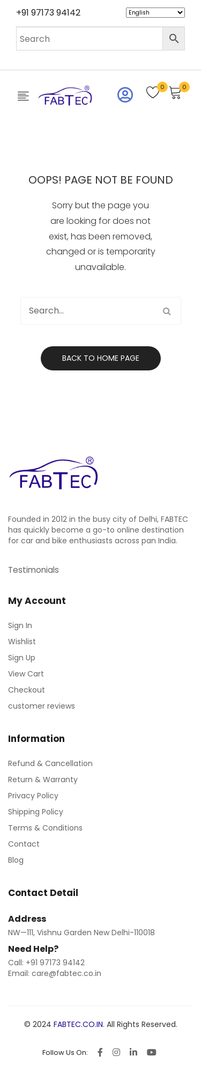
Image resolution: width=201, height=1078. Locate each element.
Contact (24, 844)
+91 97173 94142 (48, 12)
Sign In (20, 625)
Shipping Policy (35, 811)
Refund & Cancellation (50, 763)
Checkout (26, 689)
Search (167, 310)
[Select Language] (155, 13)
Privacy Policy (33, 795)
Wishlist (22, 641)
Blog (16, 860)
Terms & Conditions (45, 827)
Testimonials (33, 570)
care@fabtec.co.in (66, 973)
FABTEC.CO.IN (78, 1024)
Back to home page (100, 358)
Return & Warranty (43, 779)
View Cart (26, 673)
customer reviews (41, 706)
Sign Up (21, 657)
